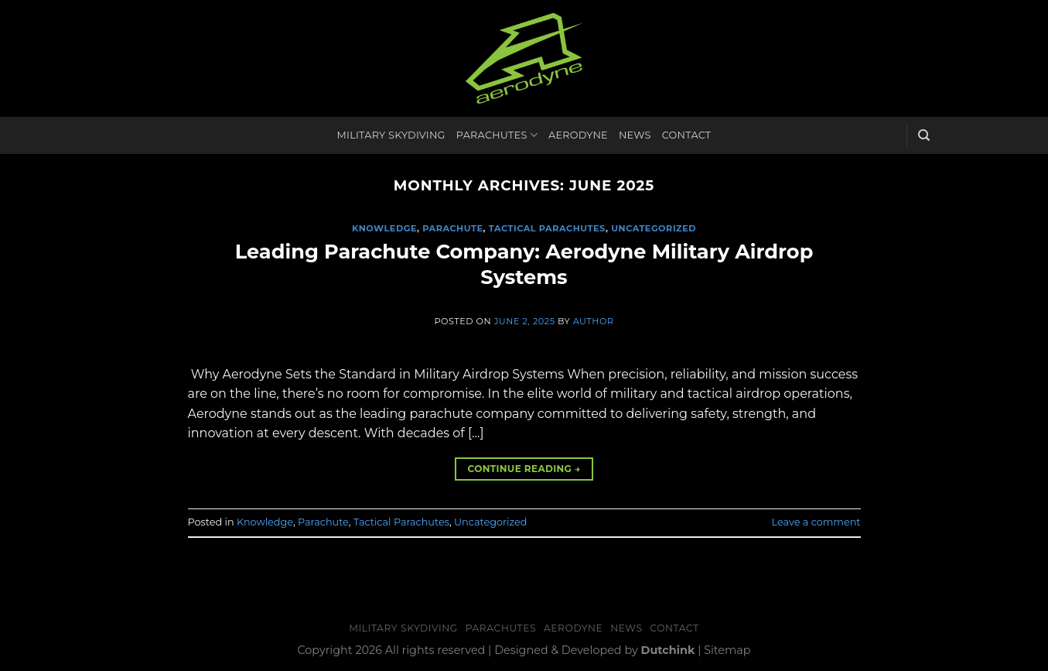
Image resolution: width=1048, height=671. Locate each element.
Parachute (452, 228)
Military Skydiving (391, 135)
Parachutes (497, 135)
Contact (687, 135)
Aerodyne (578, 135)
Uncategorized (653, 228)
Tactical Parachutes (547, 228)
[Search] (924, 135)
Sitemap (727, 650)
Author (593, 321)
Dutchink (668, 650)
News (635, 135)
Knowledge (384, 228)
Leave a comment (816, 522)
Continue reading (523, 468)
